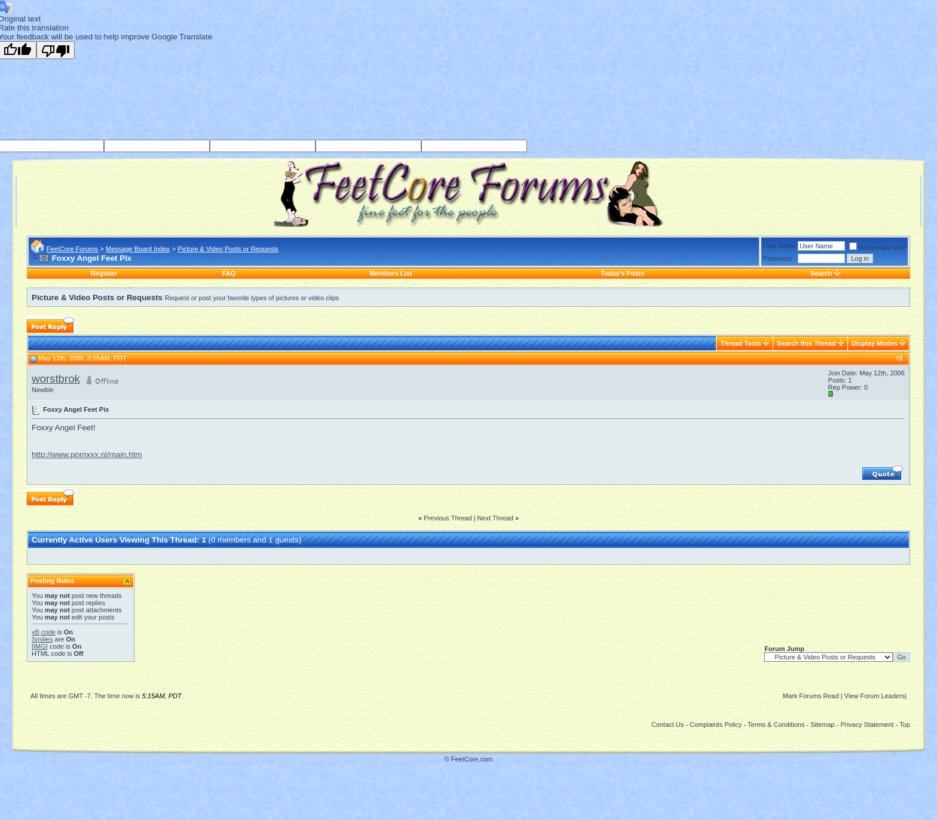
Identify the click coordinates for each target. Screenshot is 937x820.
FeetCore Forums (72, 248)
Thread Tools (740, 343)
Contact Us (667, 724)
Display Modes (875, 343)
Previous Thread (448, 518)
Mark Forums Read (811, 695)
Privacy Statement (866, 724)
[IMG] (40, 646)
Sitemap (822, 724)
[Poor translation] (55, 50)
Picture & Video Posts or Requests (227, 248)
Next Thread (495, 518)
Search (821, 273)
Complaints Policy (716, 724)
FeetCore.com (472, 759)
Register (104, 273)
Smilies (42, 639)
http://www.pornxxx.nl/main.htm (87, 454)
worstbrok (56, 378)
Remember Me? (877, 247)
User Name (780, 245)
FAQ (229, 273)
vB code (44, 632)
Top (904, 724)
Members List (390, 273)
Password (777, 258)
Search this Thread (806, 343)
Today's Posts (622, 273)
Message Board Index (138, 248)
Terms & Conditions (776, 724)
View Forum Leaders (874, 695)
